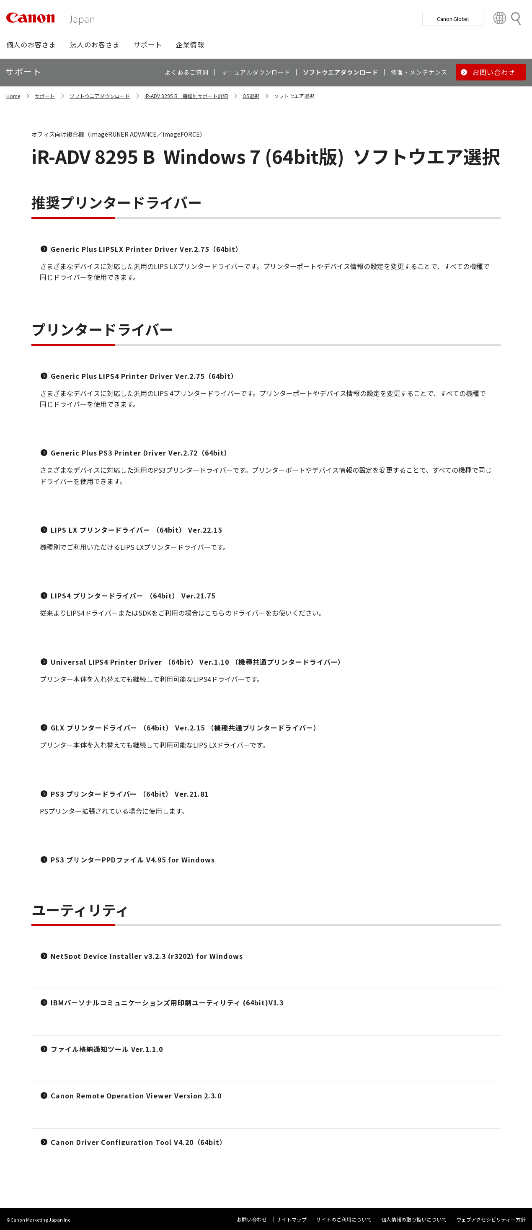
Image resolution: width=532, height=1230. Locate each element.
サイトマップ (291, 1219)
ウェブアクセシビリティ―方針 (491, 1219)
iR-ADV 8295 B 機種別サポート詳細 (186, 95)
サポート (45, 95)
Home (13, 95)
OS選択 (251, 95)
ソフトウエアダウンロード (100, 95)
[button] (31, 44)
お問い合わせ (252, 1219)
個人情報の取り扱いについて (414, 1219)
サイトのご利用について (344, 1219)
